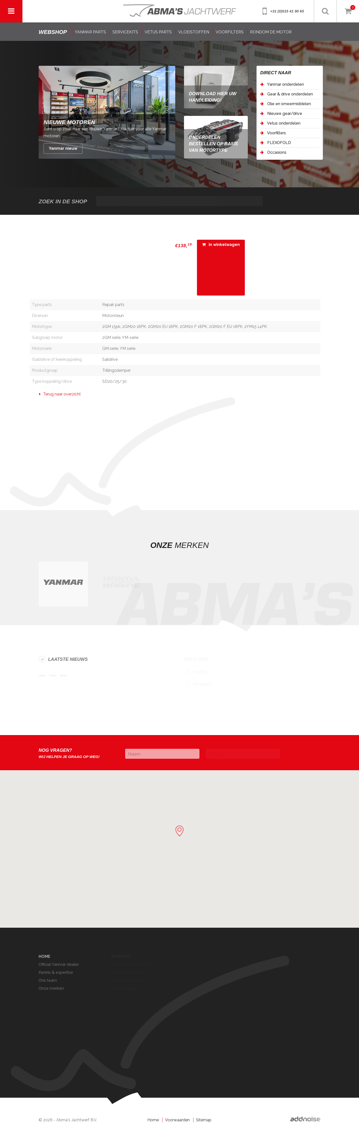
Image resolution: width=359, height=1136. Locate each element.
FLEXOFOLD (275, 142)
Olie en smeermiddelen (285, 103)
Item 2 (168, 71)
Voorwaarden (177, 1120)
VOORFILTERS (230, 32)
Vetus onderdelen (280, 123)
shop (53, 32)
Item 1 (157, 71)
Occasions (273, 152)
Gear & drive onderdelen (286, 94)
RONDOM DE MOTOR (271, 32)
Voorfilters (273, 133)
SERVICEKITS (125, 32)
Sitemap (203, 1120)
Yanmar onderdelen (282, 84)
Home (153, 1120)
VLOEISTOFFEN (193, 32)
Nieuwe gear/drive (281, 113)
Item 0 (146, 71)
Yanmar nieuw (63, 148)
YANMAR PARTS (90, 32)
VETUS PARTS (158, 32)
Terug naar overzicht (60, 394)
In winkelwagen (221, 244)
